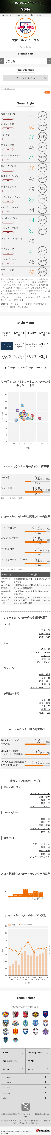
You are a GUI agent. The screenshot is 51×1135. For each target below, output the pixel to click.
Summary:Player (9, 1061)
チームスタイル (25, 78)
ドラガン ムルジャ (40, 652)
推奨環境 (12, 1114)
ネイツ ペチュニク (40, 687)
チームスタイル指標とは (12, 288)
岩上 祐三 (44, 681)
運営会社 (38, 1114)
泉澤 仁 (45, 659)
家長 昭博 (44, 674)
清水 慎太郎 (43, 662)
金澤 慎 (45, 684)
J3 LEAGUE (6, 1088)
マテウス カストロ (40, 806)
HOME (2, 15)
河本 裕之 (44, 637)
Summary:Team (34, 1052)
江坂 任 (45, 630)
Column (5, 1069)
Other (4, 1098)
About (30, 1069)
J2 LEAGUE (6, 1082)
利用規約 (4, 1114)
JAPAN (30, 1061)
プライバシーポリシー (25, 1114)
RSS (47, 92)
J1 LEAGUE (6, 1077)
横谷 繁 (45, 649)
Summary (6, 1093)
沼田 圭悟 (44, 633)
